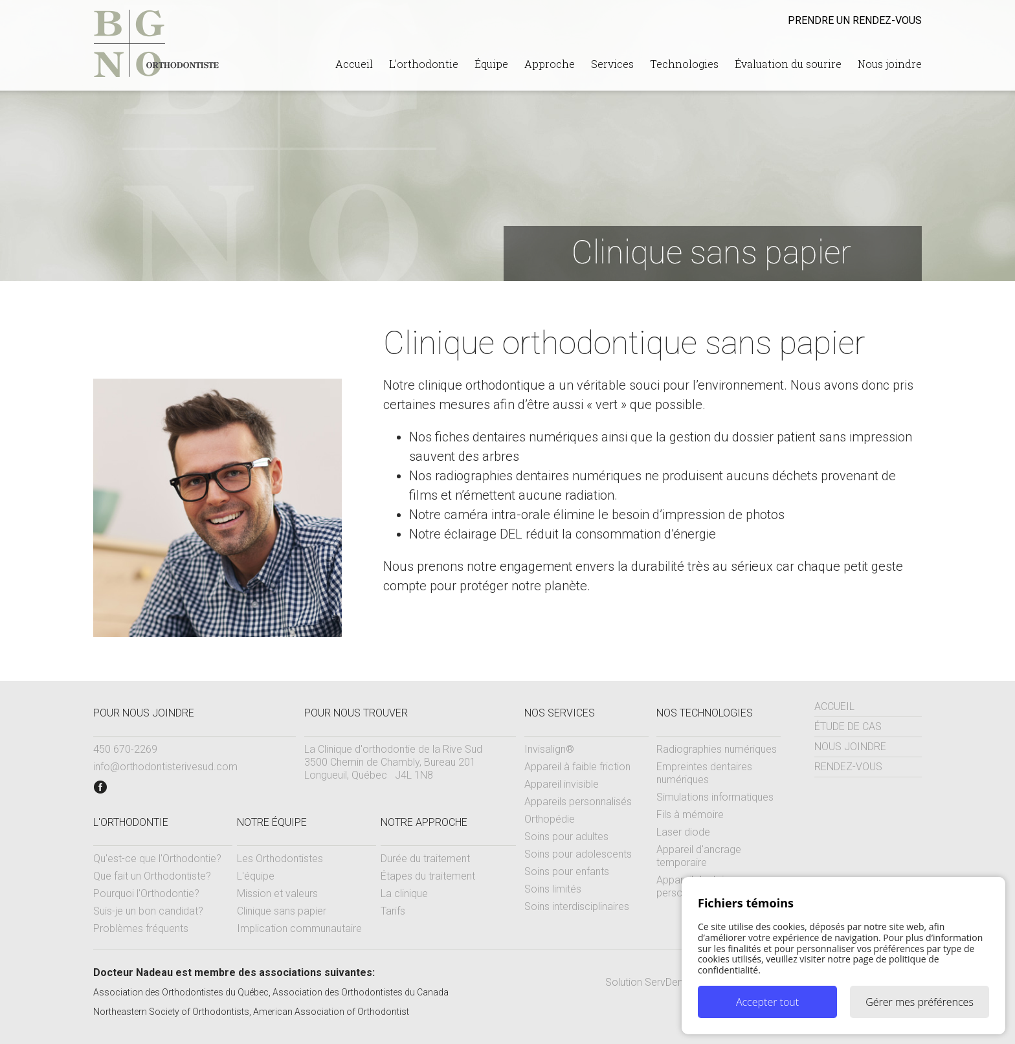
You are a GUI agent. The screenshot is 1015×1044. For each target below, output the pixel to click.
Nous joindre (890, 64)
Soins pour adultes (566, 836)
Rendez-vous (848, 767)
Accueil (354, 64)
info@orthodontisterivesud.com (165, 767)
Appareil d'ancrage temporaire (698, 856)
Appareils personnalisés (578, 801)
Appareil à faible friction (577, 767)
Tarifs (393, 911)
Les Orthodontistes (280, 858)
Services (612, 64)
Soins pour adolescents (578, 854)
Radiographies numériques (716, 749)
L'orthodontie (423, 64)
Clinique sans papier (281, 911)
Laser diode (683, 832)
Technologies (684, 64)
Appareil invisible (561, 784)
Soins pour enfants (566, 871)
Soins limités (552, 889)
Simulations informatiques (715, 797)
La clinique (404, 893)
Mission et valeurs (277, 893)
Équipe (491, 64)
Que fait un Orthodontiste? (152, 876)
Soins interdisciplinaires (576, 906)
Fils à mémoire (690, 814)
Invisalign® (549, 749)
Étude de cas (848, 726)
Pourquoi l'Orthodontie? (146, 893)
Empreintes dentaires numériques (704, 773)
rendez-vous (855, 20)
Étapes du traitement (428, 876)
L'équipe (255, 876)
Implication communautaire (299, 928)
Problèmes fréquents (140, 928)
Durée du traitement (425, 858)
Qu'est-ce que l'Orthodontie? (157, 858)
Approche (549, 64)
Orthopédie (549, 819)
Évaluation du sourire (788, 64)
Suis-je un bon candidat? (148, 911)
